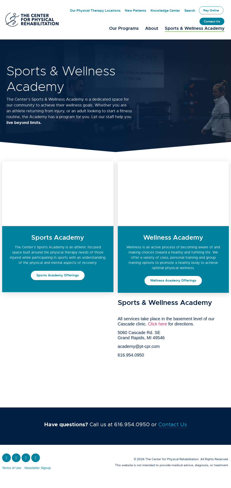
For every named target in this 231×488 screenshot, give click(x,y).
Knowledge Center (165, 10)
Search (189, 10)
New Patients (135, 10)
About (151, 28)
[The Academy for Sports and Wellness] (58, 340)
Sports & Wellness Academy (195, 28)
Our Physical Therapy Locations (95, 10)
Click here (157, 332)
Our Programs (124, 28)
